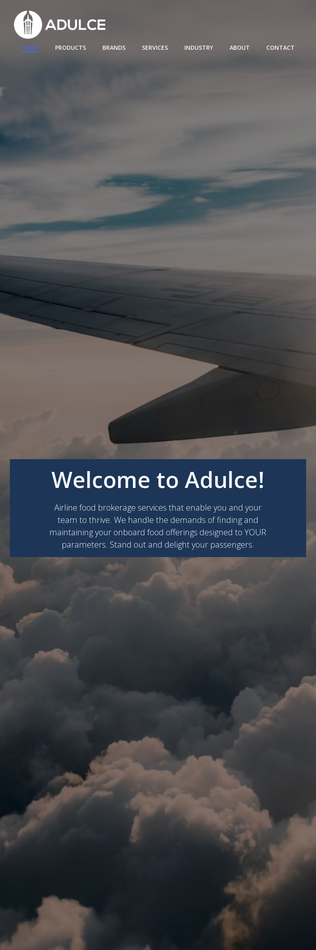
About (240, 47)
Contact (280, 47)
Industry (198, 47)
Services (155, 47)
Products (70, 47)
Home (30, 47)
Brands (113, 47)
